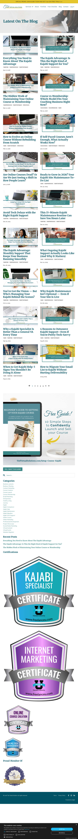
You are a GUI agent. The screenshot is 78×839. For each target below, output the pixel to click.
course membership (53, 111)
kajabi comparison (10, 535)
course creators (44, 111)
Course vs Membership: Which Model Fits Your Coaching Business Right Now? (57, 103)
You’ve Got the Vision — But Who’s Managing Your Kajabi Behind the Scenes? (19, 310)
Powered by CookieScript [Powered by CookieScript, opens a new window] (71, 838)
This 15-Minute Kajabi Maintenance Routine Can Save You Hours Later (55, 225)
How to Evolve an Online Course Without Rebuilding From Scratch (20, 144)
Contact (65, 7)
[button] (26, 837)
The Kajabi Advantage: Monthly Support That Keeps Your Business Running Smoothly (18, 267)
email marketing (9, 522)
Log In (72, 7)
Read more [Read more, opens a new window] (27, 829)
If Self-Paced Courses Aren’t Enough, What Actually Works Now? (54, 144)
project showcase (10, 556)
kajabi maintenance (14, 68)
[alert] (39, 831)
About (37, 7)
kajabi (42, 68)
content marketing (10, 512)
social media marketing (11, 558)
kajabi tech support (23, 68)
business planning (10, 509)
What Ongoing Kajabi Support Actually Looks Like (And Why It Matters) (56, 267)
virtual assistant (9, 561)
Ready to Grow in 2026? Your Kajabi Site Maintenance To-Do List (57, 183)
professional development (13, 553)
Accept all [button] (62, 829)
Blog (60, 7)
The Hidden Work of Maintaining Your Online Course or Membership (20, 101)
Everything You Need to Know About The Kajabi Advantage (19, 62)
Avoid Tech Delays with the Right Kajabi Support (20, 221)
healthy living (8, 527)
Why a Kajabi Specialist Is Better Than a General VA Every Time (19, 351)
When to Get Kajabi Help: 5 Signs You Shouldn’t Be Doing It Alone (20, 390)
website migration (10, 566)
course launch (9, 517)
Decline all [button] (62, 833)
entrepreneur (8, 525)
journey (6, 530)
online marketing (9, 551)
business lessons (10, 506)
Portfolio (43, 7)
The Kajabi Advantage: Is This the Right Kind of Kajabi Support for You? (57, 62)
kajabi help (6, 68)
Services (29, 7)
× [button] (76, 824)
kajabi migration (9, 543)
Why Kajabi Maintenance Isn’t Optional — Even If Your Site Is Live (57, 308)
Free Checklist (52, 7)
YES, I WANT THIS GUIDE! (13, 491)
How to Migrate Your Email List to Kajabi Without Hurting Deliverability (54, 391)
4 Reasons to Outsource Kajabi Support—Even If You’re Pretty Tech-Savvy (57, 351)
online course (20, 150)
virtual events (8, 564)
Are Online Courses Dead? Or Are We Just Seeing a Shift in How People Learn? (18, 184)
